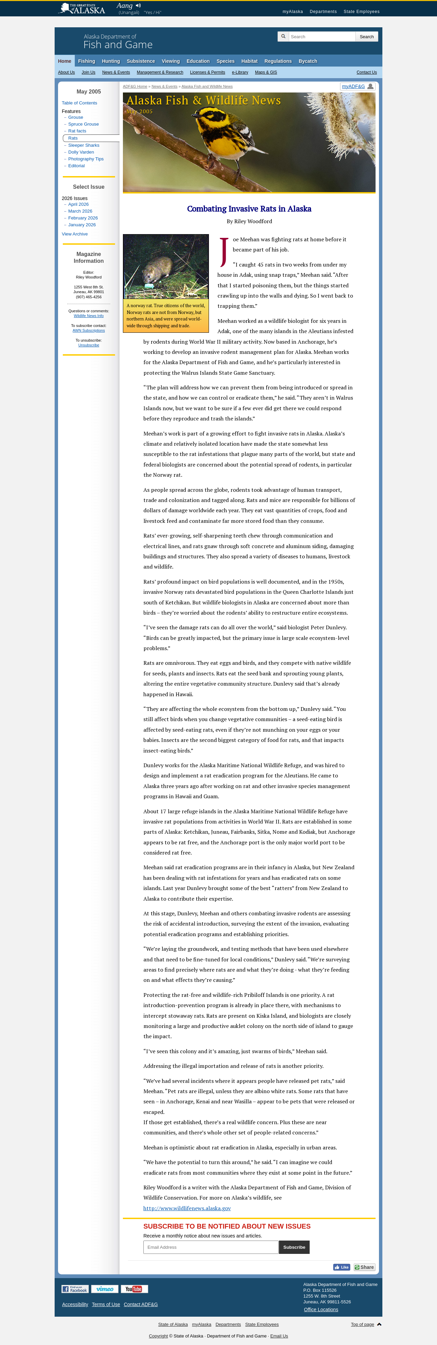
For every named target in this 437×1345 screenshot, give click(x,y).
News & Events (116, 72)
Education (198, 61)
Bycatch (308, 61)
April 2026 (78, 204)
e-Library (240, 72)
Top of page (362, 1324)
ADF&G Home (135, 86)
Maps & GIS (266, 72)
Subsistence (141, 61)
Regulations (278, 61)
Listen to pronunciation (138, 5)
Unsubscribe (88, 345)
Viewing (171, 61)
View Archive (75, 234)
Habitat (249, 61)
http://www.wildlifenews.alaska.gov (187, 1208)
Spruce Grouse (83, 124)
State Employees (362, 11)
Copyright (158, 1336)
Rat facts (77, 130)
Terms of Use (106, 1304)
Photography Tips (86, 158)
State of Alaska (85, 9)
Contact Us (367, 72)
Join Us (88, 72)
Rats (72, 138)
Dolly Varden (81, 152)
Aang (124, 5)
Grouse (75, 117)
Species (225, 61)
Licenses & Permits (207, 72)
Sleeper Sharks (83, 145)
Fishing (86, 61)
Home (64, 61)
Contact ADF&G (141, 1304)
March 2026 (80, 211)
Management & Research (160, 72)
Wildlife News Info (88, 316)
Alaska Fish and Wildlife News (207, 86)
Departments (323, 11)
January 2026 (82, 224)
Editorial (76, 165)
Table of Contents (79, 102)
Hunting (111, 61)
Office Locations (321, 1309)
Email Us (279, 1336)
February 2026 (83, 217)
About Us (66, 72)
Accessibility (75, 1304)
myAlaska (293, 11)
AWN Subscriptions (89, 330)
